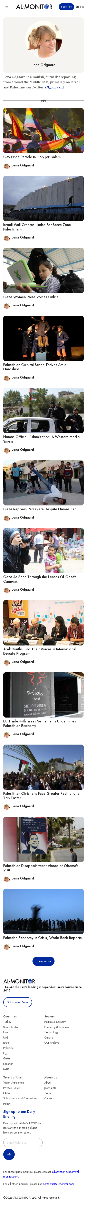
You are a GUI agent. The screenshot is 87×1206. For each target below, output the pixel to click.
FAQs (6, 1093)
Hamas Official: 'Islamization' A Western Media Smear (41, 439)
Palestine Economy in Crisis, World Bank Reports (42, 937)
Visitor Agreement (14, 1083)
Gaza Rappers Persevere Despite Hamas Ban (39, 509)
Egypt (6, 1053)
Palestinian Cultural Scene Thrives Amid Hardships (35, 367)
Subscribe (66, 7)
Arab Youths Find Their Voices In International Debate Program (39, 651)
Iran (5, 1032)
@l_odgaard (54, 87)
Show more (43, 961)
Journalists (50, 1088)
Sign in (80, 7)
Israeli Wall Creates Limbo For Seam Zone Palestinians (37, 227)
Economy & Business (56, 1027)
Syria (6, 1069)
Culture (48, 1037)
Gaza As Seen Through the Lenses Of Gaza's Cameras (39, 579)
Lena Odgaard (44, 65)
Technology (51, 1032)
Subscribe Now (17, 1002)
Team (47, 1093)
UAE (5, 1037)
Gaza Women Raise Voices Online (31, 297)
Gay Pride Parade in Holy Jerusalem (32, 157)
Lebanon (8, 1064)
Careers (49, 1098)
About (47, 1083)
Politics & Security (55, 1022)
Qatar (6, 1058)
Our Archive (51, 1043)
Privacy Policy (11, 1088)
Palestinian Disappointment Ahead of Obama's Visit (40, 868)
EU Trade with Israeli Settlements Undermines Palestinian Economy (39, 723)
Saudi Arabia (11, 1027)
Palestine (8, 1048)
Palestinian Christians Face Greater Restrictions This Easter (41, 796)
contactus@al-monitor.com (58, 1184)
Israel (6, 1043)
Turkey (7, 1022)
